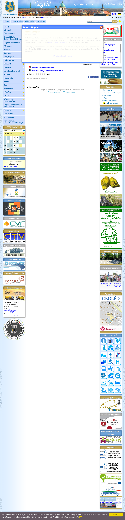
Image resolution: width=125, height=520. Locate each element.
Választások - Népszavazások (14, 100)
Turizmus (14, 53)
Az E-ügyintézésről (111, 103)
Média (14, 82)
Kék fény (14, 92)
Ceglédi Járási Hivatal (12, 43)
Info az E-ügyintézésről (110, 100)
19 (23, 145)
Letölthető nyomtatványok (112, 93)
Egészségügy (14, 60)
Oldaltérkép (29, 21)
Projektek (14, 110)
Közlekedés (14, 89)
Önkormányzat (14, 34)
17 (17, 145)
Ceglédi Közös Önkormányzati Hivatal (14, 38)
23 (14, 149)
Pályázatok (8, 46)
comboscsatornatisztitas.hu (13, 316)
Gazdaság (14, 67)
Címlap (6, 21)
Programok (45, 36)
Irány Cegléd (9, 57)
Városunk (14, 30)
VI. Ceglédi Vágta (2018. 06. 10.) (106, 283)
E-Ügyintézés (107, 98)
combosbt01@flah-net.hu (12, 312)
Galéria (14, 96)
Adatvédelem (9, 117)
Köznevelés (14, 78)
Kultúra (14, 75)
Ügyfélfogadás (107, 90)
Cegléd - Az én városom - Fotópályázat (13, 106)
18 (20, 145)
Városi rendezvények (14, 71)
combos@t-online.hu (10, 310)
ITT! (80, 517)
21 (8, 149)
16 (14, 145)
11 (20, 142)
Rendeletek (107, 95)
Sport (14, 85)
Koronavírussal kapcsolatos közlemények (14, 122)
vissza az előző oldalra (91, 30)
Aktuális (14, 50)
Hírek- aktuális (17, 21)
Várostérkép (40, 21)
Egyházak (14, 64)
